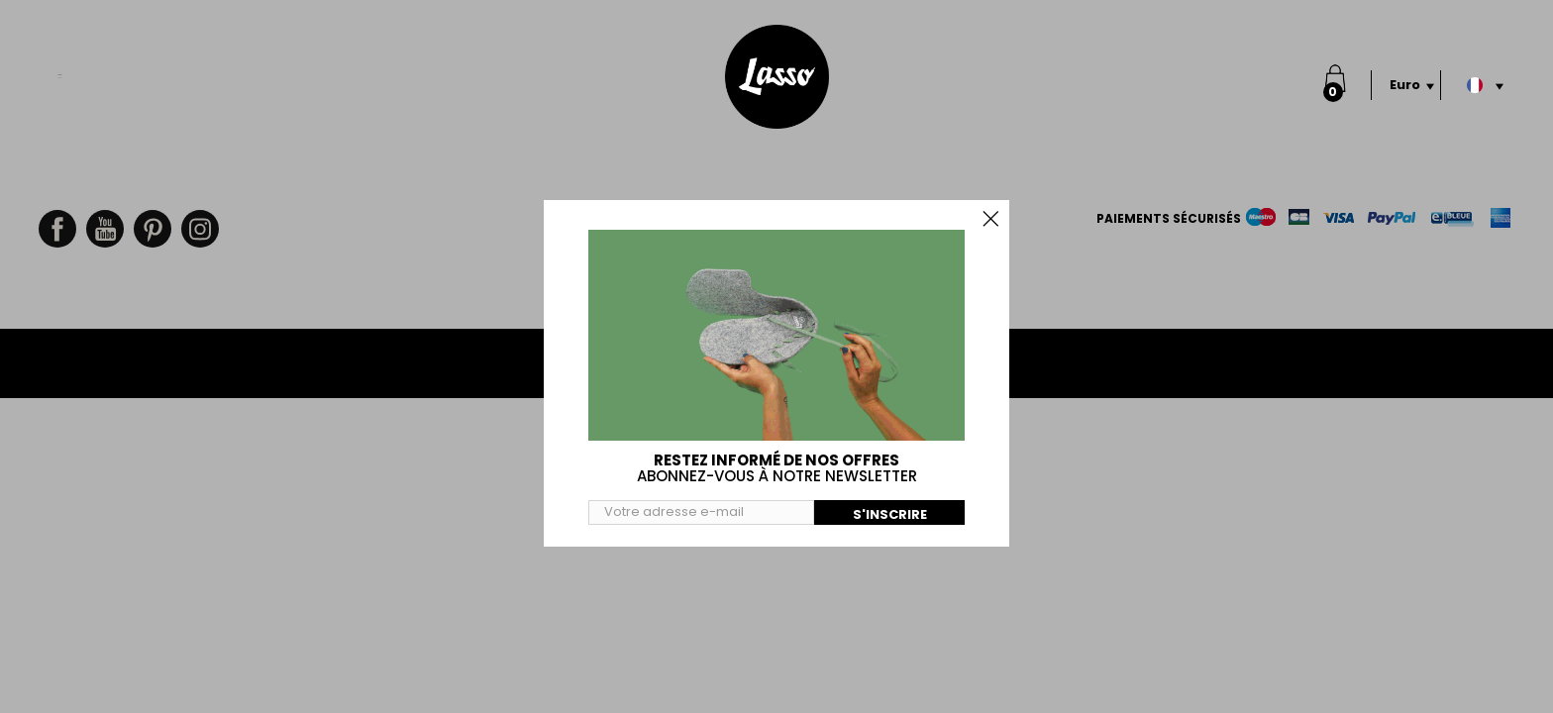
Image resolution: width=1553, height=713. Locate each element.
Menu (60, 65)
